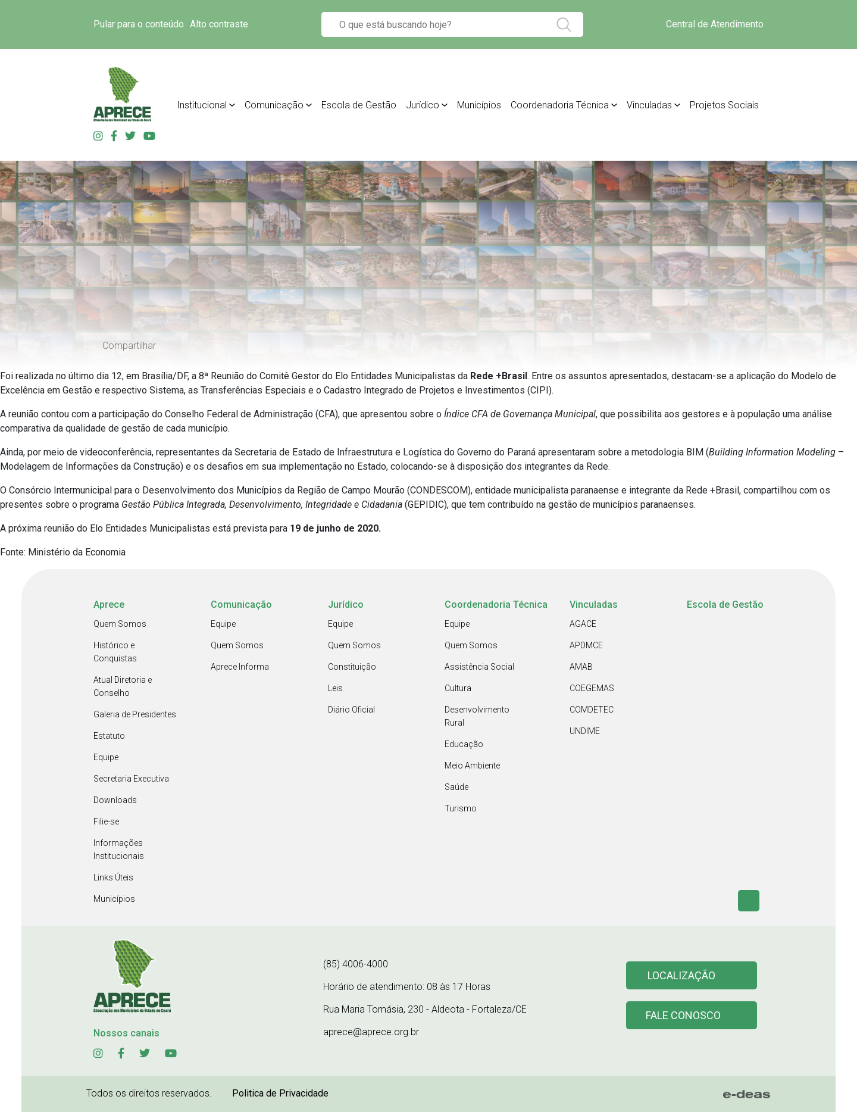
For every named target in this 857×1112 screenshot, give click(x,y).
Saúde (456, 787)
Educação (464, 744)
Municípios (479, 105)
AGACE (583, 624)
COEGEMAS (592, 688)
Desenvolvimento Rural (477, 716)
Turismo (461, 808)
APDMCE (586, 645)
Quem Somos (119, 624)
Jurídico (422, 105)
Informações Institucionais (118, 849)
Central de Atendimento (715, 24)
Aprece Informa (240, 666)
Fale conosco (683, 1015)
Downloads (115, 800)
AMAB (581, 666)
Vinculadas (649, 105)
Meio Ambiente (472, 765)
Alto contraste (219, 24)
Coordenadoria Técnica (560, 105)
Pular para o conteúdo (138, 24)
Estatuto (109, 736)
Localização (681, 975)
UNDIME (585, 731)
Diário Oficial (351, 709)
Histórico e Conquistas (115, 652)
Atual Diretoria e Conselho (122, 686)
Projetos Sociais (724, 105)
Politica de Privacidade (280, 1093)
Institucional (202, 105)
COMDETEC (592, 709)
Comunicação (274, 105)
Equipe (105, 757)
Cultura (458, 688)
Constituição (352, 666)
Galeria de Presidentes (134, 714)
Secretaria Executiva (131, 778)
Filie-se (106, 821)
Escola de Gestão (358, 105)
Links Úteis (113, 877)
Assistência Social (479, 666)
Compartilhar (129, 345)
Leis (335, 688)
